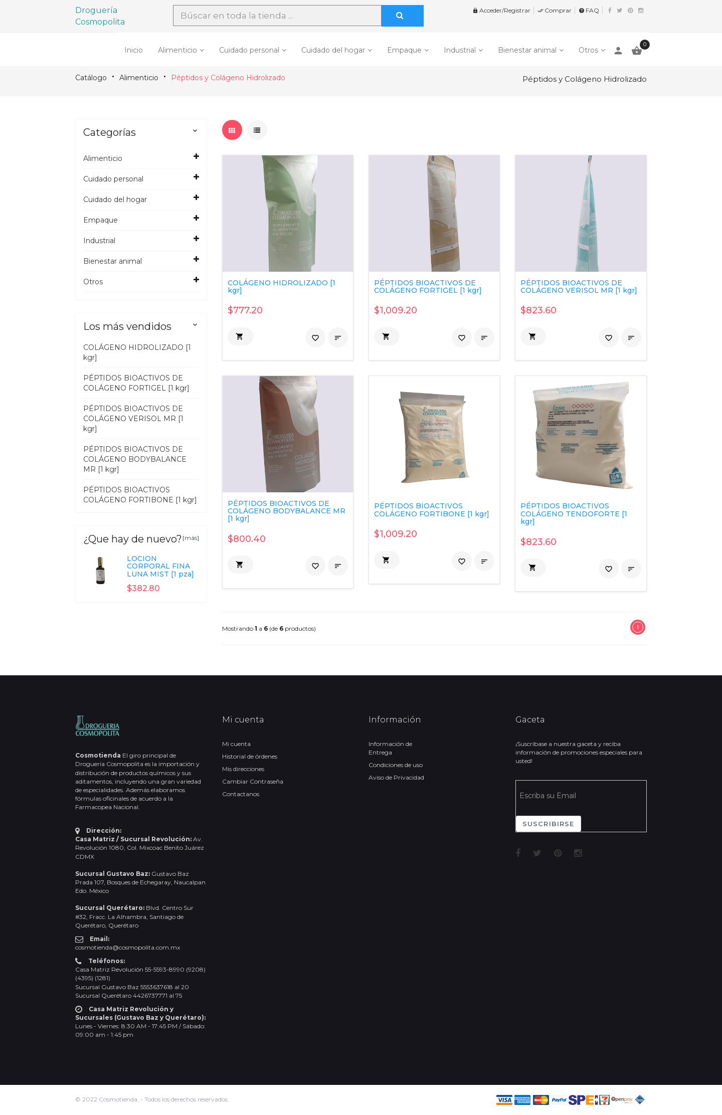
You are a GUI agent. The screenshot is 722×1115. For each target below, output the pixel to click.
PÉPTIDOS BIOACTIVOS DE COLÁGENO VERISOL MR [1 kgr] (133, 418)
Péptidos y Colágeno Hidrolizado (228, 77)
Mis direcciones (243, 769)
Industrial (460, 50)
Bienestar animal (527, 50)
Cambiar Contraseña (252, 781)
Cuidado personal (249, 50)
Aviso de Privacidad (396, 777)
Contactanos (240, 794)
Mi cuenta (236, 744)
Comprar (554, 10)
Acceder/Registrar (501, 10)
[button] (240, 336)
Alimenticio (177, 50)
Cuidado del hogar (333, 50)
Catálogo (91, 77)
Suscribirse (548, 824)
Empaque (404, 50)
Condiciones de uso (396, 765)
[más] (191, 537)
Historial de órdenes (249, 756)
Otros (588, 50)
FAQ (589, 10)
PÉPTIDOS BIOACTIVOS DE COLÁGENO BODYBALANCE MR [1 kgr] (135, 459)
